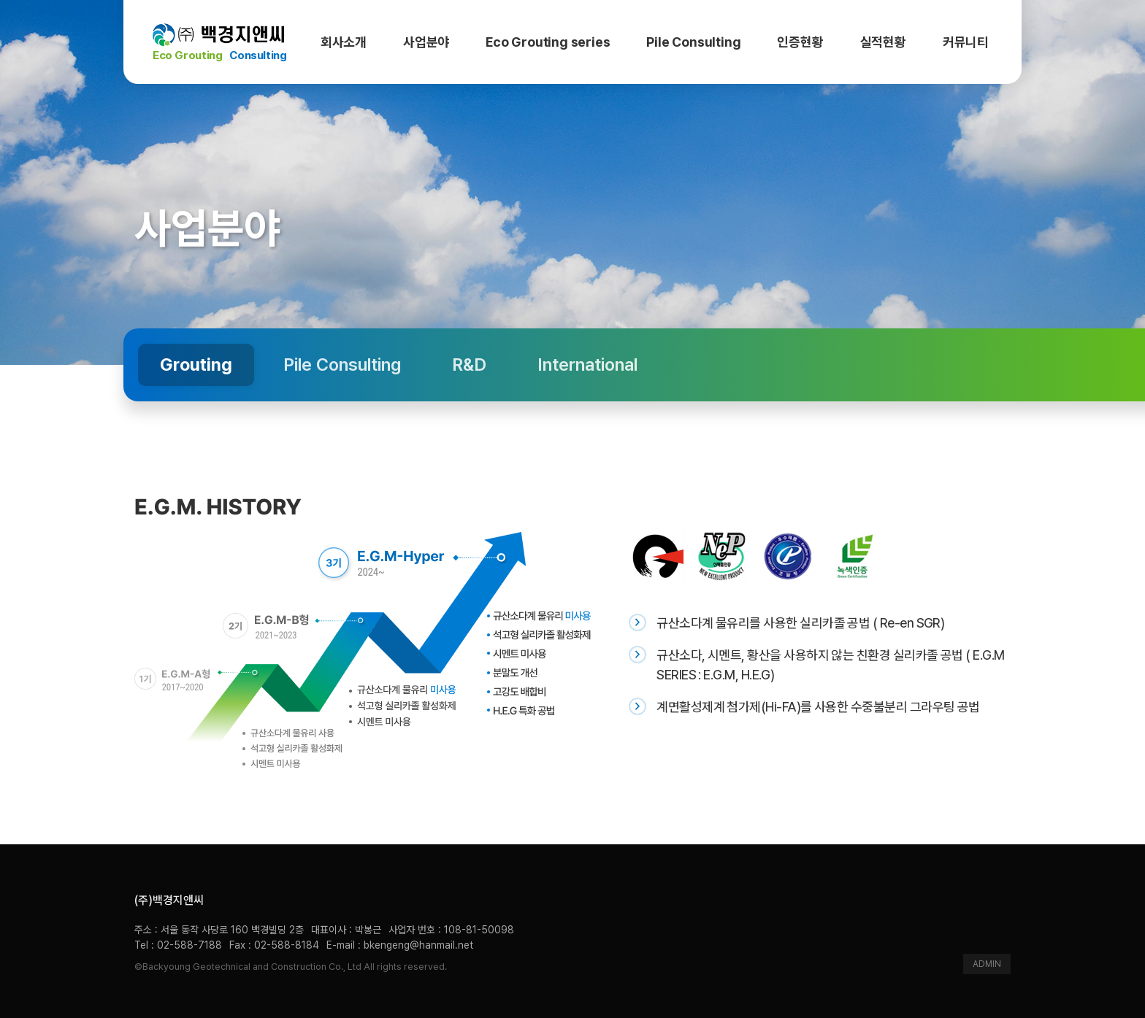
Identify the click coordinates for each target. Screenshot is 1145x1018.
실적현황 (883, 42)
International (587, 364)
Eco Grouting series (548, 42)
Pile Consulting (693, 42)
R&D (469, 364)
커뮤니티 (966, 42)
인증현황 (800, 42)
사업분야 (426, 42)
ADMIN (987, 964)
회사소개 (344, 42)
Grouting (196, 364)
